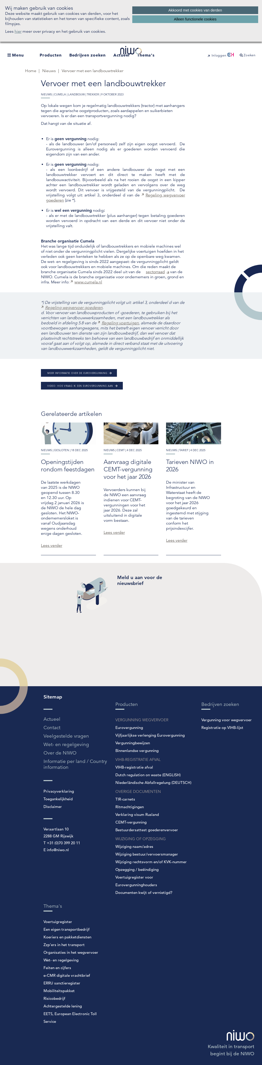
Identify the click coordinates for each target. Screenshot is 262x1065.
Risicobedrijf (54, 998)
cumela (60, 94)
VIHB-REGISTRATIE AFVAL (138, 759)
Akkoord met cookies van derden (195, 10)
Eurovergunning (129, 727)
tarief (183, 450)
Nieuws (49, 70)
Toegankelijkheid (58, 798)
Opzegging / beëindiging (137, 869)
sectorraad (155, 271)
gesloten (61, 450)
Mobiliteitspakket (59, 990)
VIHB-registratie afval (134, 767)
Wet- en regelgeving (66, 744)
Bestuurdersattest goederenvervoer (146, 829)
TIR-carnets (125, 799)
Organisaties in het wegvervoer (70, 952)
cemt (121, 450)
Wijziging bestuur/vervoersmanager (146, 854)
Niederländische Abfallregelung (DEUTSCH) (153, 782)
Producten (51, 55)
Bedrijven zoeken (87, 55)
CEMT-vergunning (131, 822)
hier (18, 31)
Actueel (51, 719)
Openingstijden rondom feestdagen (67, 465)
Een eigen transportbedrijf (66, 929)
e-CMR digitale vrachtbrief (66, 975)
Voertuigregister (57, 921)
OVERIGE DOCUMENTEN (138, 791)
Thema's (145, 55)
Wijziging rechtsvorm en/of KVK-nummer (151, 861)
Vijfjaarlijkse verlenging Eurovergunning (150, 735)
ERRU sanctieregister (61, 983)
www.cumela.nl (88, 282)
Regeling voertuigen (120, 322)
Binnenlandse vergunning (137, 750)
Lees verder (51, 545)
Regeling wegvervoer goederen (74, 307)
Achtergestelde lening (62, 1006)
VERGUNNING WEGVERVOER (141, 719)
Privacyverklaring (58, 791)
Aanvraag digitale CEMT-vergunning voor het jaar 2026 (128, 469)
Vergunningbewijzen (132, 742)
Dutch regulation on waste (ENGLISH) (148, 774)
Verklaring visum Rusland (137, 814)
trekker (93, 94)
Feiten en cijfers (57, 967)
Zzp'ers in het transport (64, 944)
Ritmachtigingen (129, 806)
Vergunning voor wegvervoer (226, 719)
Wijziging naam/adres (134, 846)
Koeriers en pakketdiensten (67, 937)
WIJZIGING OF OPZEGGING (140, 838)
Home (31, 70)
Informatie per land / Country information (75, 764)
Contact (51, 727)
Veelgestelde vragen (66, 736)
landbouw (76, 94)
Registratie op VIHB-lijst (222, 727)
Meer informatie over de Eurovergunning (77, 373)
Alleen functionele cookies (195, 19)
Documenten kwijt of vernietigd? (143, 892)
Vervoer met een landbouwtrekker (92, 70)
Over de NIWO (60, 753)
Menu (18, 55)
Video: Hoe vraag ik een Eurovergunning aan (80, 385)
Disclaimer (52, 806)
